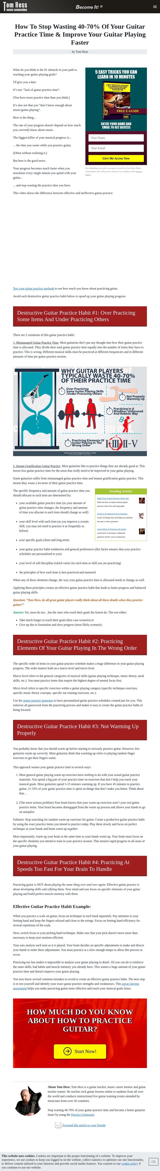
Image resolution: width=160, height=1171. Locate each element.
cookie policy (129, 1163)
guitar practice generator (38, 700)
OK (153, 1161)
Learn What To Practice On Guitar (111, 529)
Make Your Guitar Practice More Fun (113, 498)
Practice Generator (82, 1114)
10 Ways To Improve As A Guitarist (112, 514)
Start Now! (80, 1051)
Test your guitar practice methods (33, 288)
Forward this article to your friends (84, 1125)
